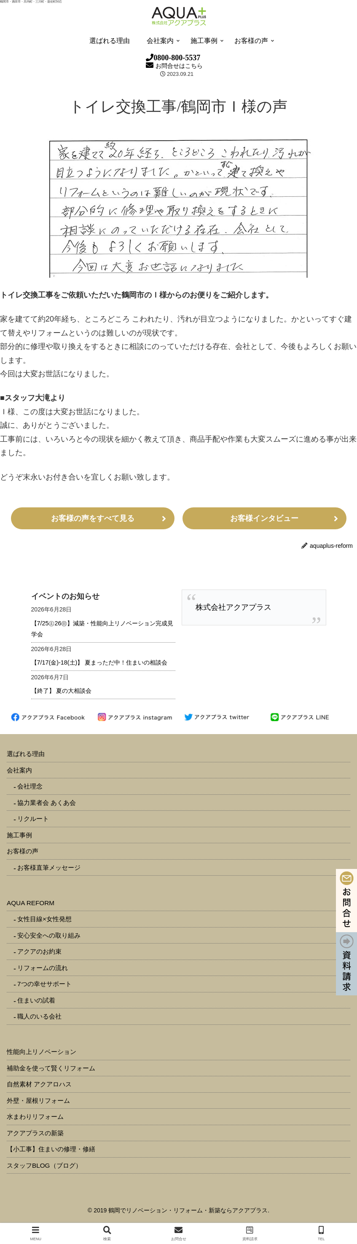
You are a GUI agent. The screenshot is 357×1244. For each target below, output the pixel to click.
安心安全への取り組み (49, 935)
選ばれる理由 (26, 753)
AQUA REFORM (30, 902)
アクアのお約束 (39, 951)
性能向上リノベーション (41, 1051)
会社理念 (30, 786)
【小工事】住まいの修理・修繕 (51, 1149)
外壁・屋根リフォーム (38, 1100)
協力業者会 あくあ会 (46, 802)
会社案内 (19, 770)
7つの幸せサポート (44, 983)
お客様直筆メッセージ (49, 867)
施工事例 (19, 835)
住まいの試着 (36, 1000)
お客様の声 (22, 851)
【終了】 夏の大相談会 (61, 690)
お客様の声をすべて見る (92, 518)
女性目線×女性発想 (44, 918)
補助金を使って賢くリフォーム (51, 1068)
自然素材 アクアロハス (39, 1084)
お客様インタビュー (264, 518)
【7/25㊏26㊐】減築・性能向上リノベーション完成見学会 (102, 629)
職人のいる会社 (39, 1016)
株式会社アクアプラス (233, 607)
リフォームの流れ (42, 967)
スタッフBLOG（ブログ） (44, 1165)
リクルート (33, 818)
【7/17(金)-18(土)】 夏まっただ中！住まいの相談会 (99, 662)
